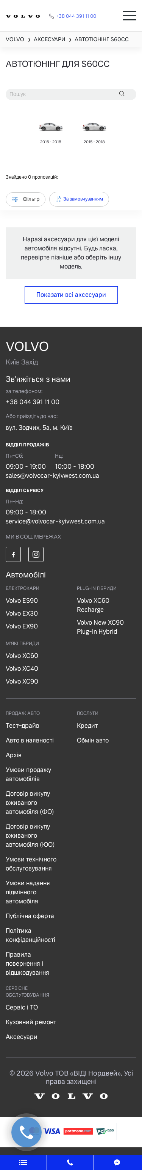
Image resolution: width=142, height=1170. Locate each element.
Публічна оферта (30, 916)
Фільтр (25, 199)
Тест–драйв (22, 726)
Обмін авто (93, 740)
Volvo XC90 (22, 681)
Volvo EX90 (22, 626)
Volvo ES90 (22, 601)
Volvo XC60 (22, 656)
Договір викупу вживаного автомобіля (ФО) (30, 803)
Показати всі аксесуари (71, 295)
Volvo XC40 (22, 669)
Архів (14, 755)
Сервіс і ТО (22, 1007)
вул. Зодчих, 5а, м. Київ (39, 428)
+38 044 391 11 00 (32, 402)
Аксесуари (21, 1037)
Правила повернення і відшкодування (27, 964)
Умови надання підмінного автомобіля (28, 892)
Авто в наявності (30, 740)
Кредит (87, 726)
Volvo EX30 (22, 613)
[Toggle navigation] (129, 15)
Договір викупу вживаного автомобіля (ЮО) (30, 836)
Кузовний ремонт (31, 1022)
